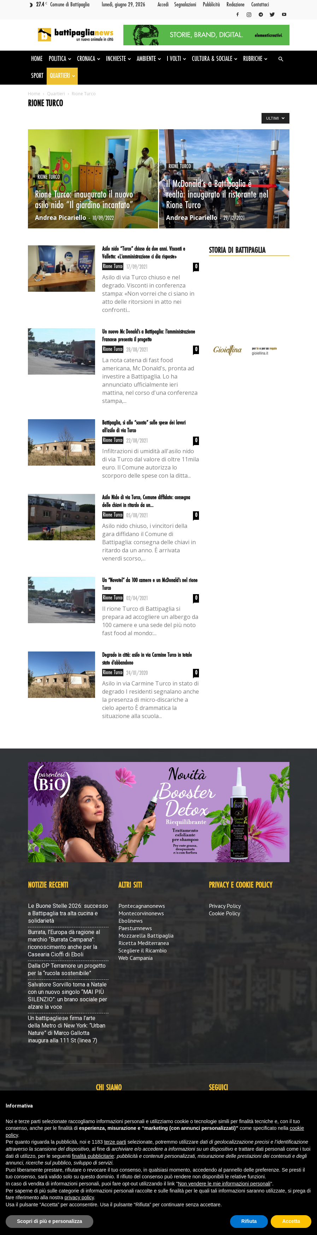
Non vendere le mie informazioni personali (224, 1183)
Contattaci (260, 4)
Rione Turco (48, 177)
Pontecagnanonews (141, 905)
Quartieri (62, 76)
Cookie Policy (224, 913)
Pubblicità (211, 4)
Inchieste (118, 59)
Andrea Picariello (60, 218)
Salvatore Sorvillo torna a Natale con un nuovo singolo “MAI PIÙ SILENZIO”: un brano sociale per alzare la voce (67, 995)
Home (36, 59)
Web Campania (135, 957)
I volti (176, 59)
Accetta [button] (291, 1221)
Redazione (236, 4)
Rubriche (255, 59)
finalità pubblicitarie (93, 1156)
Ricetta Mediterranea (143, 942)
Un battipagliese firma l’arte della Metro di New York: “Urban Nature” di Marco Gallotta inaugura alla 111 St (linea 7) (66, 1029)
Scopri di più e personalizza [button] (49, 1221)
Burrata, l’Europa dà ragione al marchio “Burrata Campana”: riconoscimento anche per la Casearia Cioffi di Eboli (64, 943)
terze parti (115, 1142)
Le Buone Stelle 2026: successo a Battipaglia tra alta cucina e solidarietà (68, 913)
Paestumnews (135, 928)
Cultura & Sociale (214, 59)
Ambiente (149, 59)
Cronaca (88, 59)
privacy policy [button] (79, 1197)
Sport (37, 76)
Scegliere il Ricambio (142, 950)
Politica (60, 59)
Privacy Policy (225, 905)
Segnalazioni (185, 4)
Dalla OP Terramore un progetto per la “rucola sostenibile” (67, 969)
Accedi (163, 4)
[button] (280, 59)
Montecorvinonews (141, 913)
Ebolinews (130, 920)
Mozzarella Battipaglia (146, 935)
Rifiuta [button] (249, 1221)
